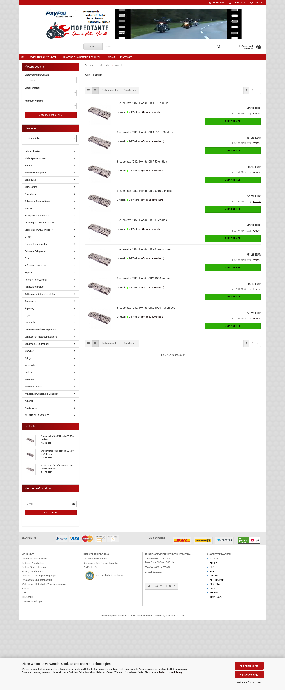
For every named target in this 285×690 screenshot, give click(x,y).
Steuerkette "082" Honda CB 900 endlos (142, 220)
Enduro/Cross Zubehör (36, 244)
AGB (24, 592)
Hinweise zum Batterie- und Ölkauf (82, 57)
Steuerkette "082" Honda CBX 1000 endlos (143, 278)
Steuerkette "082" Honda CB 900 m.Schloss (144, 249)
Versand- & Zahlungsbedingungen (39, 575)
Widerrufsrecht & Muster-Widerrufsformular (44, 584)
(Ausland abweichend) (153, 112)
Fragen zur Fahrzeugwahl (34, 558)
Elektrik (28, 236)
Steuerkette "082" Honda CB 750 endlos (142, 161)
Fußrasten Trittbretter (35, 265)
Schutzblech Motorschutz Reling (41, 336)
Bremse (28, 208)
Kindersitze (30, 301)
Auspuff (29, 165)
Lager (27, 315)
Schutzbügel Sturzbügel (37, 344)
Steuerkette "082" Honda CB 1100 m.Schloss (145, 132)
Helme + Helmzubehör (36, 279)
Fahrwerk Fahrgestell (35, 251)
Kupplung (29, 308)
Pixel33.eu (171, 615)
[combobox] (110, 90)
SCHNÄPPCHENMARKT (37, 415)
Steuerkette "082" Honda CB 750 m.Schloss (144, 191)
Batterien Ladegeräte (35, 172)
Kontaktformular (153, 572)
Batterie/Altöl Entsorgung (34, 567)
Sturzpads (30, 365)
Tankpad (29, 372)
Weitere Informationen (249, 682)
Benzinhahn (30, 194)
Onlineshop (107, 615)
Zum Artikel (232, 121)
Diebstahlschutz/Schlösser (38, 229)
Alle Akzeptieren (249, 665)
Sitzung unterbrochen (32, 571)
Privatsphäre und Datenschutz (37, 580)
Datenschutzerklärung (170, 672)
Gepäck (28, 272)
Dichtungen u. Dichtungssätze (40, 222)
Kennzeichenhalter (34, 286)
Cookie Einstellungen (32, 601)
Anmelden (50, 513)
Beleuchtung (31, 187)
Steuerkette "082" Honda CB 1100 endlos (142, 103)
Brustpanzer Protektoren (37, 215)
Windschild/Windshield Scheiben (41, 394)
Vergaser (29, 379)
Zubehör (29, 401)
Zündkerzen (31, 408)
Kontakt (110, 57)
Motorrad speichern (50, 115)
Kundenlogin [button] (237, 2)
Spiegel (28, 358)
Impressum (125, 57)
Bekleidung (30, 179)
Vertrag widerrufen (162, 586)
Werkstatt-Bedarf (33, 386)
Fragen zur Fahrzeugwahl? (43, 57)
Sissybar (29, 351)
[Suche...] (92, 46)
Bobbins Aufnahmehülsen (38, 201)
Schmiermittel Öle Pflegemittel (40, 329)
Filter (27, 258)
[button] (216, 2)
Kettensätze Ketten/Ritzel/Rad (40, 294)
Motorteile (30, 322)
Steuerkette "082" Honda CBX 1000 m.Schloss (146, 307)
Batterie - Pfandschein (33, 563)
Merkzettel (257, 2)
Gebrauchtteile (32, 151)
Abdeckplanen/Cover (35, 158)
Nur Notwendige (249, 674)
